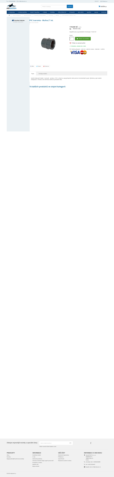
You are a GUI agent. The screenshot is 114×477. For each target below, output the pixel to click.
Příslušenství (62, 12)
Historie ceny (77, 28)
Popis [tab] (32, 73)
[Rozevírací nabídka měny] (97, 1)
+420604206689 (96, 462)
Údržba (52, 12)
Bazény (89, 12)
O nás (33, 457)
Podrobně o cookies (37, 462)
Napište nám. (35, 464)
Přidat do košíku (83, 38)
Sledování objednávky (63, 455)
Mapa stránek (35, 466)
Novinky (9, 457)
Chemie (45, 12)
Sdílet (32, 66)
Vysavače (72, 12)
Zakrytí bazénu (35, 12)
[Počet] (72, 38)
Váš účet (61, 453)
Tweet (38, 66)
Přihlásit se (60, 457)
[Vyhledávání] (57, 6)
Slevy (8, 455)
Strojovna (11, 12)
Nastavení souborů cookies (64, 460)
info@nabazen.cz (96, 467)
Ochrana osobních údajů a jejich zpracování (43, 460)
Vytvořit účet (61, 458)
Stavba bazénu (22, 12)
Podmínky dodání (36, 455)
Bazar (96, 12)
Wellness (81, 12)
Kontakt (104, 12)
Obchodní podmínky (37, 458)
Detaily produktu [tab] (43, 73)
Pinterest (46, 66)
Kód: (30, 22)
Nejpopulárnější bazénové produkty (15, 458)
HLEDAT (70, 6)
